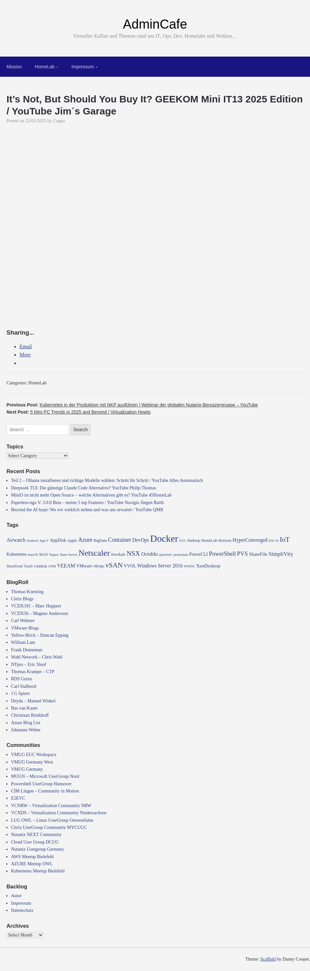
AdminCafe (155, 24)
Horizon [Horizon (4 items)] (224, 540)
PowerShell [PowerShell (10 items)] (222, 554)
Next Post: (78, 412)
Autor (16, 895)
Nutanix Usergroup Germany (37, 849)
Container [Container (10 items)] (119, 540)
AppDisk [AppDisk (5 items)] (58, 540)
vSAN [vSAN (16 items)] (114, 565)
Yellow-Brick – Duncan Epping (39, 635)
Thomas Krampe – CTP (32, 671)
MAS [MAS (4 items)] (43, 554)
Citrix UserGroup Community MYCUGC (49, 827)
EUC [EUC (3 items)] (182, 540)
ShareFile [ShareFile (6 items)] (258, 554)
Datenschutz (22, 910)
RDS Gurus (21, 678)
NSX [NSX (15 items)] (133, 553)
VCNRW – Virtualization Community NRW (51, 805)
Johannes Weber (26, 729)
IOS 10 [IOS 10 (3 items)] (274, 540)
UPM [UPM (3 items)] (52, 566)
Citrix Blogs (22, 598)
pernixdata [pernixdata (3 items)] (181, 554)
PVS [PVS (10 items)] (242, 554)
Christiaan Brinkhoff (30, 715)
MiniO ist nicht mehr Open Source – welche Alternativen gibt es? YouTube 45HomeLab (91, 495)
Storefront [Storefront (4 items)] (14, 566)
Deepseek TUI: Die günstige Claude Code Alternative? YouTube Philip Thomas (83, 488)
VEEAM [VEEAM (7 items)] (66, 565)
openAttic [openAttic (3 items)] (165, 554)
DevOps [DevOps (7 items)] (140, 540)
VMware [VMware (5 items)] (84, 566)
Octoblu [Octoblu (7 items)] (149, 554)
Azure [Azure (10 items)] (85, 540)
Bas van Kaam (24, 708)
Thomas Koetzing (27, 591)
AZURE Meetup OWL (32, 863)
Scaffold (268, 959)
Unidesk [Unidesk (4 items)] (40, 566)
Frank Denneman (27, 649)
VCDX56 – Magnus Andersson (39, 613)
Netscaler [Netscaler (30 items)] (94, 553)
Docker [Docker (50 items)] (164, 538)
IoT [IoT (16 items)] (285, 539)
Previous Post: (132, 404)
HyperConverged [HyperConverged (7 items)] (249, 540)
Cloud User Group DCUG (35, 842)
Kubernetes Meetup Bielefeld (38, 871)
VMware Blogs (25, 628)
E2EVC (18, 798)
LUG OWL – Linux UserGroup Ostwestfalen (52, 820)
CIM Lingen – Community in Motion (45, 791)
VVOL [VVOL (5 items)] (130, 566)
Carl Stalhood (23, 686)
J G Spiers (20, 693)
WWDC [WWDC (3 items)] (189, 566)
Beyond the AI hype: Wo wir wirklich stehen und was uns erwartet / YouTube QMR (87, 509)
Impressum (82, 66)
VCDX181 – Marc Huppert (36, 606)
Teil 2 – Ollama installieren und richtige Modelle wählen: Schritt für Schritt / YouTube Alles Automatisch (107, 480)
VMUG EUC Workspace (33, 754)
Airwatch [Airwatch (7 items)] (15, 540)
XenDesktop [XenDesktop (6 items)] (208, 565)
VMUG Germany (27, 769)
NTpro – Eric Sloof (28, 664)
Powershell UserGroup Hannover (41, 783)
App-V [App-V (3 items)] (44, 540)
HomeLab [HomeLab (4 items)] (209, 540)
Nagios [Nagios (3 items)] (54, 554)
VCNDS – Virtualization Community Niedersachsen (58, 812)
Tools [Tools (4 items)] (28, 566)
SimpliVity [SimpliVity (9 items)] (280, 554)
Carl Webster (23, 620)
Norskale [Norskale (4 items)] (118, 554)
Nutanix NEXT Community (36, 834)
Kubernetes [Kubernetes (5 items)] (16, 554)
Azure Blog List (25, 722)
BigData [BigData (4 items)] (100, 540)
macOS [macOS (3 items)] (33, 554)
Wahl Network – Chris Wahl (36, 657)
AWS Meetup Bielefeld (32, 856)
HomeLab (45, 66)
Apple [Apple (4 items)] (72, 540)
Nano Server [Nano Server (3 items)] (69, 554)
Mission (14, 66)
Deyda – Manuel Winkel (33, 700)
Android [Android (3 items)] (32, 540)
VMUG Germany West (32, 762)
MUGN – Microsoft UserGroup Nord (45, 776)
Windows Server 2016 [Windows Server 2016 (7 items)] (160, 565)
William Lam (23, 642)
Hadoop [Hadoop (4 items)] (193, 540)
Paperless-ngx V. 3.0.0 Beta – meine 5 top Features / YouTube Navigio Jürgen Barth (87, 502)
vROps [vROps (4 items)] (98, 566)
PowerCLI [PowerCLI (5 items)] (198, 554)
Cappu (59, 120)
